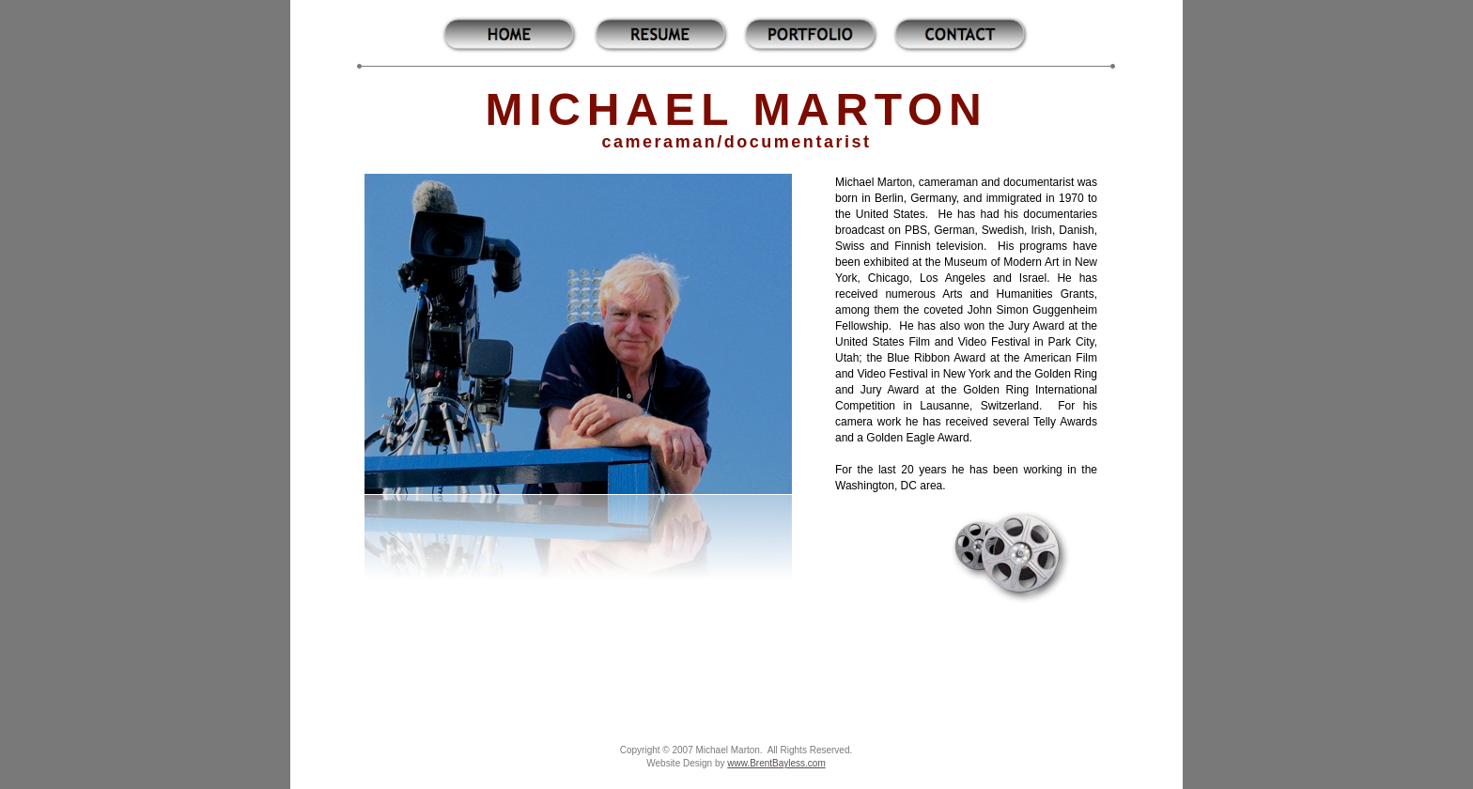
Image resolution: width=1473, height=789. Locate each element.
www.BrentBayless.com (776, 763)
